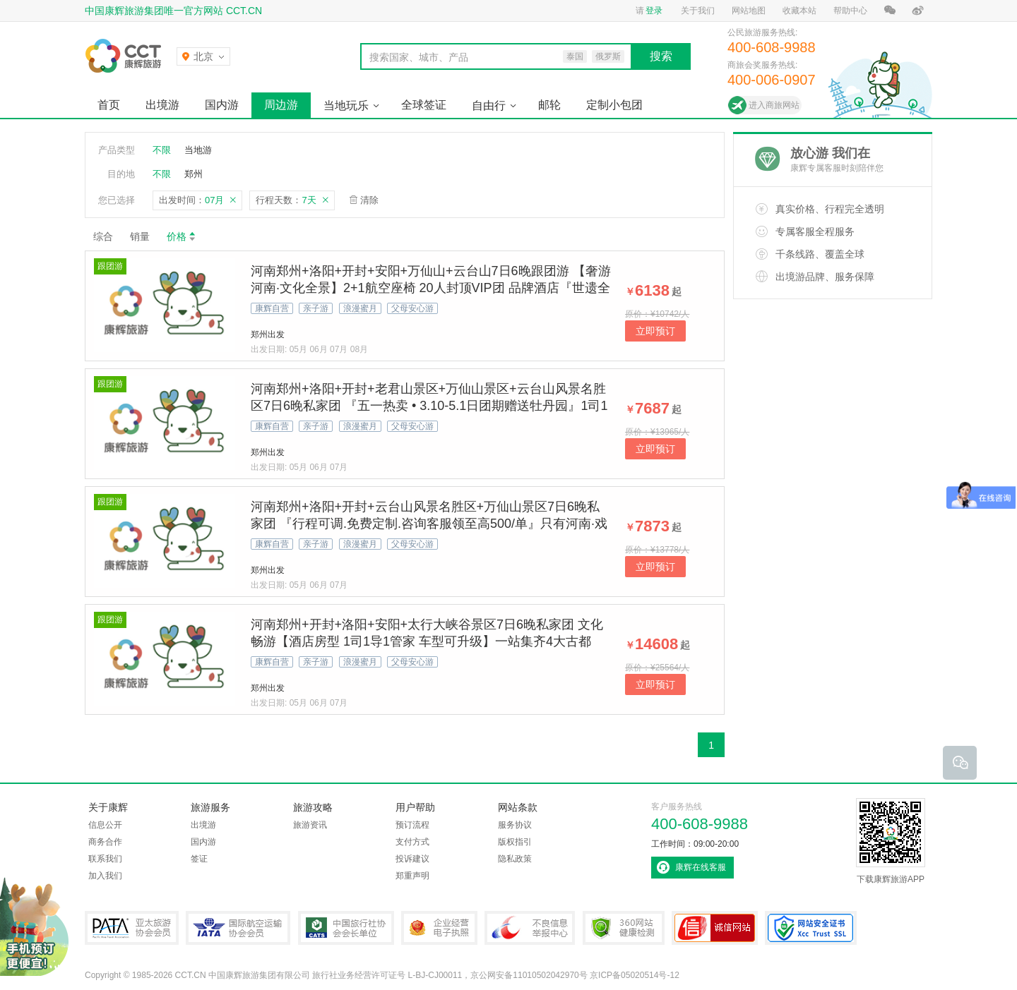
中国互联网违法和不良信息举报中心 (529, 928)
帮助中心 (850, 11)
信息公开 (105, 825)
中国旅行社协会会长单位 (346, 928)
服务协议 (515, 825)
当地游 (198, 150)
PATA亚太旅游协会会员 (132, 928)
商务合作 (105, 842)
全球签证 (423, 105)
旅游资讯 (310, 825)
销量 (140, 236)
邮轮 (549, 105)
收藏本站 (799, 11)
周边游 (281, 105)
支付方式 (412, 842)
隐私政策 (515, 859)
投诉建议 (412, 859)
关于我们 (698, 11)
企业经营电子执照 (439, 928)
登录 (654, 11)
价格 (182, 236)
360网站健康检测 (624, 928)
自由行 (489, 105)
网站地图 (749, 11)
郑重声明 (412, 876)
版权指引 (515, 842)
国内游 (222, 105)
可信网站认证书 (715, 928)
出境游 (162, 105)
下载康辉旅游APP (890, 841)
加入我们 (105, 876)
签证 (199, 859)
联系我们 (105, 859)
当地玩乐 (346, 105)
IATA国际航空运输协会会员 (238, 928)
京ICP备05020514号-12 (634, 975)
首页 (108, 105)
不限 (162, 150)
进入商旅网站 (774, 105)
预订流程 (412, 825)
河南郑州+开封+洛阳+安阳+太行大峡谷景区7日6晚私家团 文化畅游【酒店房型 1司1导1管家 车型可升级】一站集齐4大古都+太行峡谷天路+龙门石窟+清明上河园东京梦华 (427, 641)
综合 (103, 236)
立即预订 (655, 331)
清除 (369, 200)
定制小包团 (614, 105)
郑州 (193, 174)
